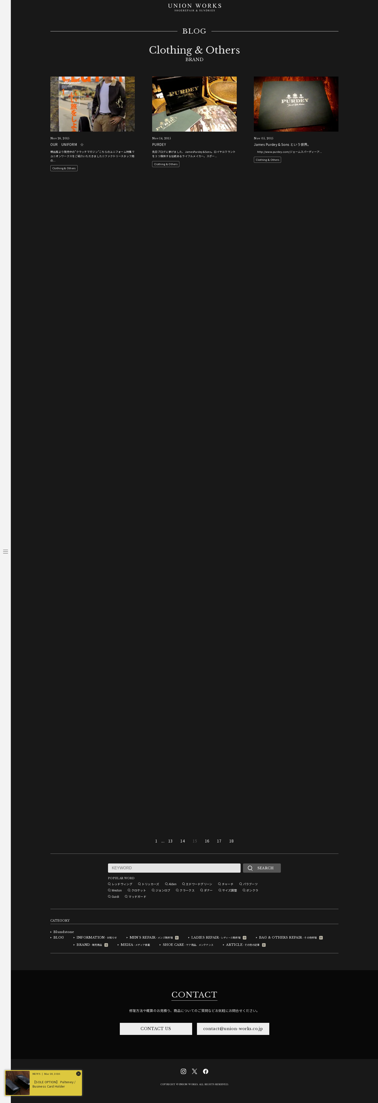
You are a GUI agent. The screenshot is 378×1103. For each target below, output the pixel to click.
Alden (172, 884)
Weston (117, 890)
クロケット (138, 890)
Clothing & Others (64, 168)
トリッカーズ (150, 884)
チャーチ (228, 884)
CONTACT (194, 995)
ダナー (208, 890)
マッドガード (137, 896)
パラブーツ (250, 884)
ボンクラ (252, 890)
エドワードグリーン (199, 884)
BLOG (194, 31)
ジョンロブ (162, 890)
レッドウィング (122, 884)
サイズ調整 (229, 890)
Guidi (115, 896)
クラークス (187, 890)
